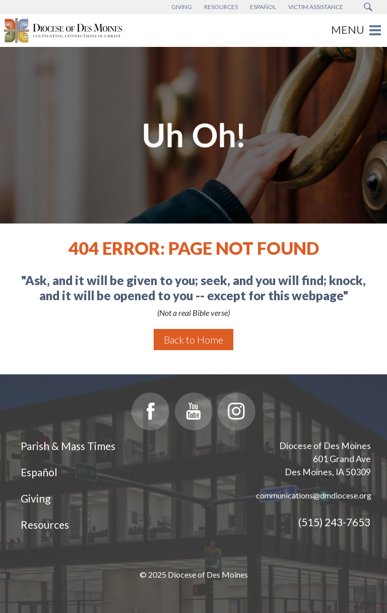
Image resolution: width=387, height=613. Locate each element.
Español (39, 472)
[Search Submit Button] (368, 7)
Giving (35, 498)
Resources (45, 524)
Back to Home (193, 339)
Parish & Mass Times (68, 445)
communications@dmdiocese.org (313, 495)
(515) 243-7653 (334, 522)
